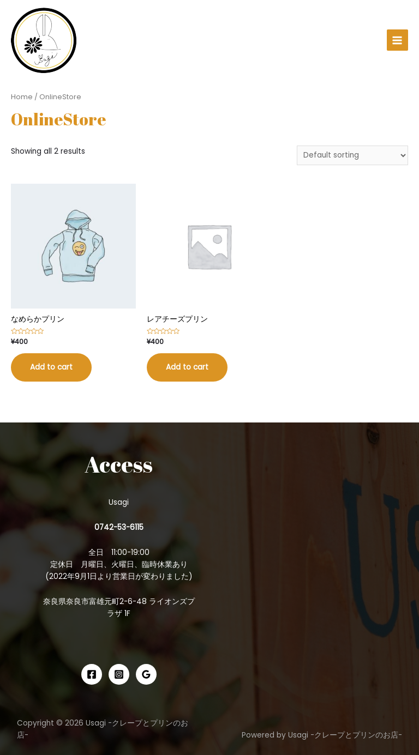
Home (22, 96)
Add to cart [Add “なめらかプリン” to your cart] (51, 367)
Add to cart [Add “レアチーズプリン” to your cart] (187, 367)
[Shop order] (352, 156)
